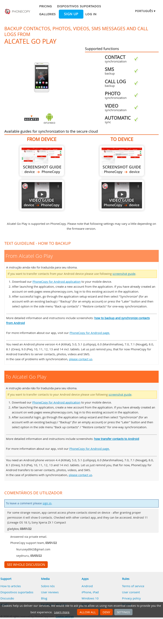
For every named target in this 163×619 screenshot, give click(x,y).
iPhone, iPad (90, 592)
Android (87, 586)
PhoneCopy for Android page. (90, 333)
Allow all (88, 612)
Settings (123, 612)
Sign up (71, 14)
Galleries (47, 14)
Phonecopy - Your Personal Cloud (17, 11)
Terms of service (133, 586)
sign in (47, 503)
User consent (131, 592)
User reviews (50, 592)
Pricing (45, 6)
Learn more (61, 612)
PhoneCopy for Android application (56, 282)
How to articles (10, 586)
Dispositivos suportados (79, 6)
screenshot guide (123, 274)
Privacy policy (131, 598)
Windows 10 (90, 598)
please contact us (80, 359)
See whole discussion (26, 564)
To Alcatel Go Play (122, 161)
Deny (106, 612)
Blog (44, 598)
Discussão (7, 598)
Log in (90, 14)
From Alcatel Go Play (42, 161)
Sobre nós (48, 586)
